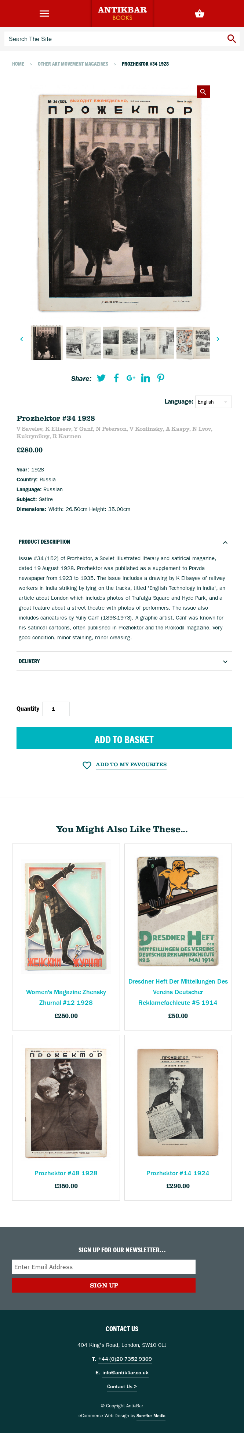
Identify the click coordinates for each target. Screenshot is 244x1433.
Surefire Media (151, 1416)
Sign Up (104, 1285)
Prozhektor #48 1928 (65, 1173)
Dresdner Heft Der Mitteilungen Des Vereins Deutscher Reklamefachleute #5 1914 (178, 992)
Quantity (28, 708)
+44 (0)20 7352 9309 (125, 1359)
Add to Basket (124, 739)
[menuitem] (101, 379)
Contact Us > (122, 1386)
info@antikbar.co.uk (125, 1372)
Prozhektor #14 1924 (177, 1173)
